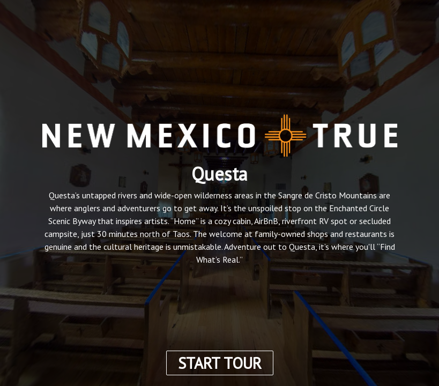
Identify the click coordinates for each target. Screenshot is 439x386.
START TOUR (220, 363)
